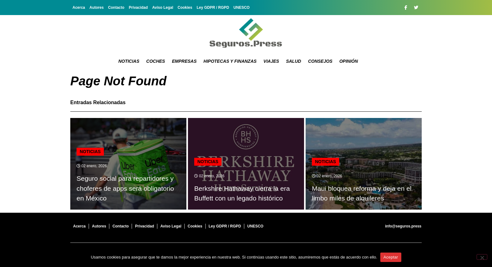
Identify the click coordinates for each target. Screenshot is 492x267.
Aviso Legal (162, 7)
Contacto (116, 7)
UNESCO (241, 7)
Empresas (184, 61)
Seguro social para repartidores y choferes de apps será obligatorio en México (125, 188)
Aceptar (390, 257)
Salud (293, 61)
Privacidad (138, 7)
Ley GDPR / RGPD (213, 7)
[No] (482, 257)
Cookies (185, 7)
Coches (155, 61)
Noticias (128, 61)
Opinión (348, 61)
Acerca (78, 7)
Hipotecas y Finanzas (230, 61)
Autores (96, 7)
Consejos (320, 61)
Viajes (271, 61)
